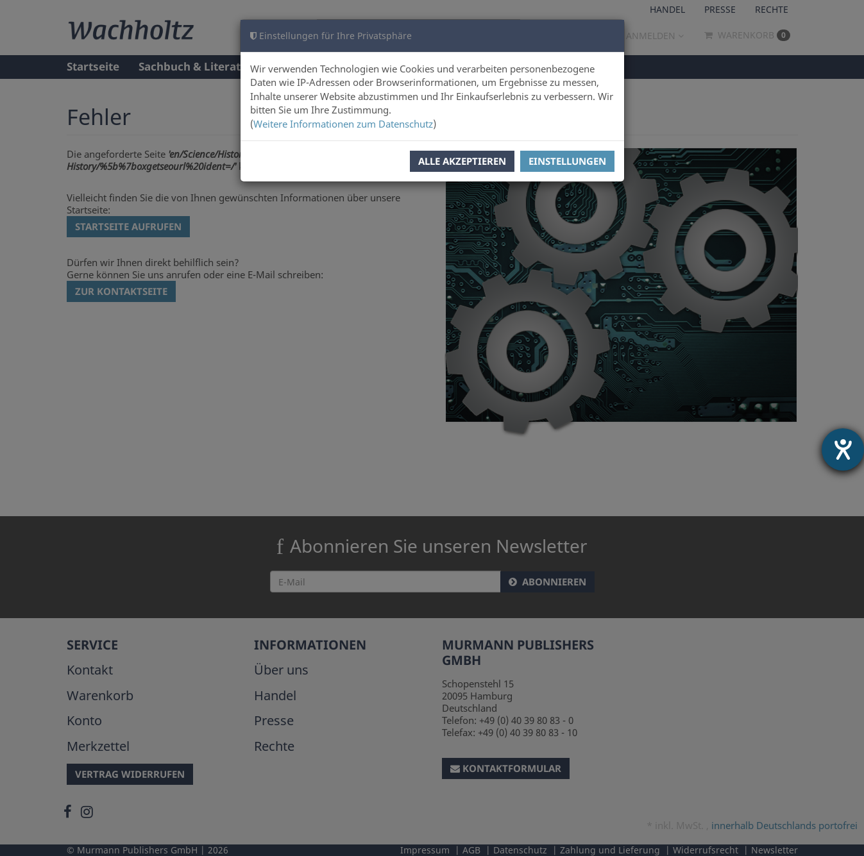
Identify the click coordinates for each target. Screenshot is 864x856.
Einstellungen (567, 161)
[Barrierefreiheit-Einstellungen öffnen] (843, 449)
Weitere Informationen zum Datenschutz (343, 123)
